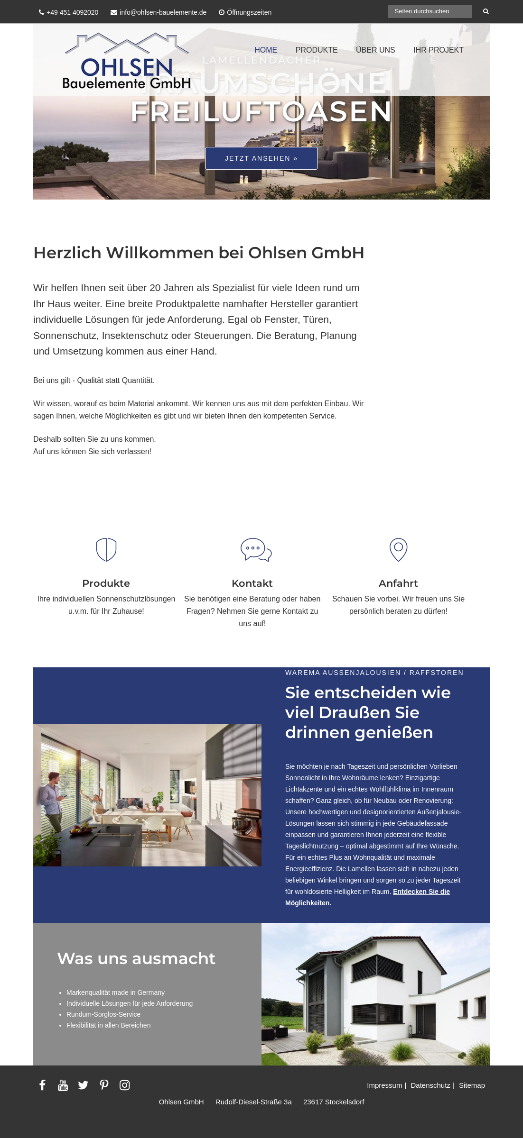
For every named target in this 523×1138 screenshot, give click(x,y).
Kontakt (252, 583)
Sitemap (472, 1085)
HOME (265, 50)
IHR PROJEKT (438, 50)
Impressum (384, 1085)
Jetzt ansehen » (261, 158)
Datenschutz (430, 1085)
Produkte (106, 583)
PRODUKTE (317, 50)
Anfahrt (398, 583)
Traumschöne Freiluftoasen (262, 96)
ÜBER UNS (375, 50)
